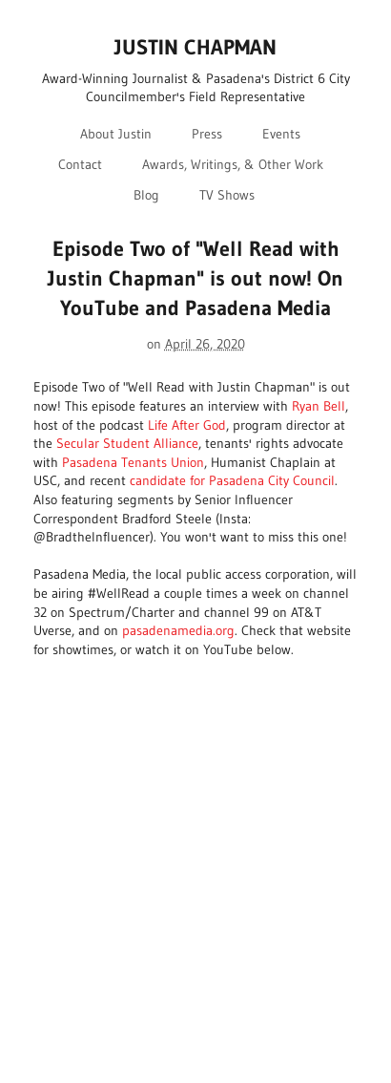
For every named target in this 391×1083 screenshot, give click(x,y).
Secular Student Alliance (127, 443)
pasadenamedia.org (178, 630)
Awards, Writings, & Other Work (232, 164)
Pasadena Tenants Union (133, 462)
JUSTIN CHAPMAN (195, 47)
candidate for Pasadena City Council (232, 480)
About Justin (116, 133)
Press (207, 133)
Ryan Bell (318, 405)
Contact (80, 164)
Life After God (187, 425)
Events (281, 133)
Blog (146, 194)
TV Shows (227, 194)
